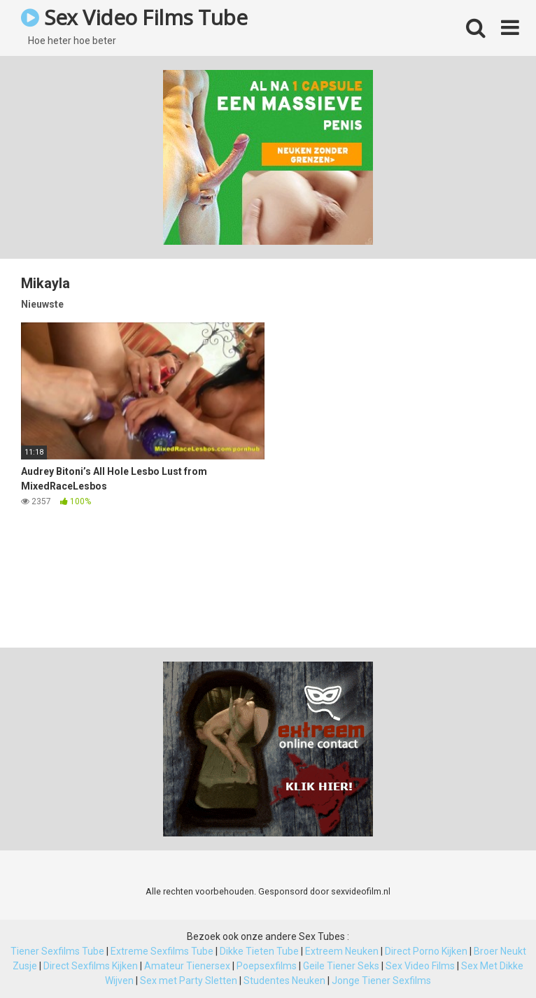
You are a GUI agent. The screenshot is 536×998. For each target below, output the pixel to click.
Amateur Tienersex (187, 965)
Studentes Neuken (284, 980)
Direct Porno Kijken (426, 951)
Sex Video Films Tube (134, 17)
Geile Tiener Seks (341, 965)
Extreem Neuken (342, 951)
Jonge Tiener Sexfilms (381, 980)
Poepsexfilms (267, 965)
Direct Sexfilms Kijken (90, 965)
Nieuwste (42, 304)
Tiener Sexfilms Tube (57, 951)
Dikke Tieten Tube (259, 951)
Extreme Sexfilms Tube (162, 951)
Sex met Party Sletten (188, 980)
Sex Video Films (420, 965)
